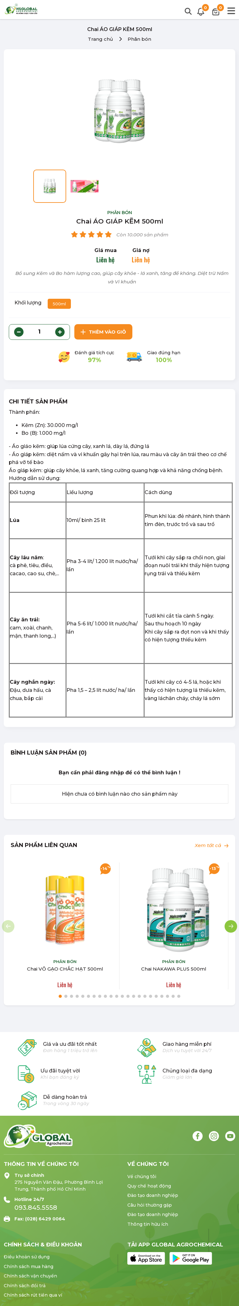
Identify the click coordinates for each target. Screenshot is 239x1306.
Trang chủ (100, 39)
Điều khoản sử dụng (27, 1257)
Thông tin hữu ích (147, 1224)
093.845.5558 (35, 1207)
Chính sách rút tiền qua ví (33, 1295)
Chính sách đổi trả (24, 1285)
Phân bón (139, 39)
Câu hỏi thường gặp (149, 1205)
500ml (59, 303)
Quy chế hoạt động (149, 1186)
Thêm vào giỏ (103, 332)
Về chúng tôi (141, 1176)
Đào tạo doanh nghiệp (152, 1195)
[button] (231, 926)
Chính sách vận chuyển (30, 1276)
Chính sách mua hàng (28, 1266)
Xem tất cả (211, 845)
